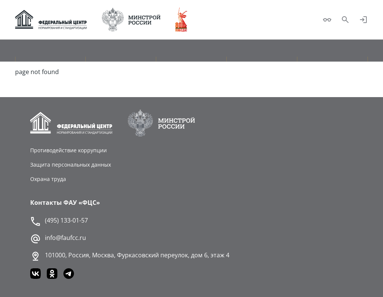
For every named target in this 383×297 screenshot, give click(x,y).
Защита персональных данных (70, 164)
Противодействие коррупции (68, 150)
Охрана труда (48, 179)
